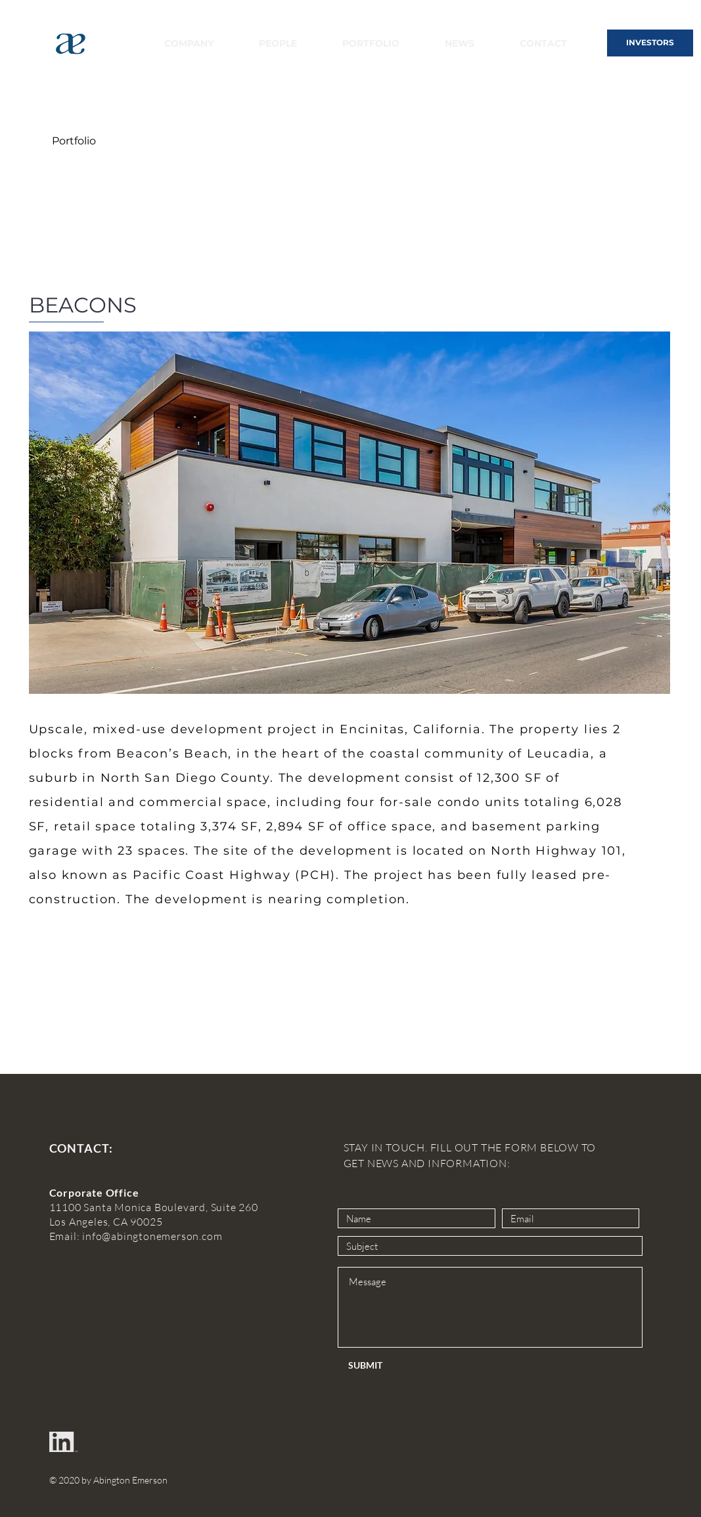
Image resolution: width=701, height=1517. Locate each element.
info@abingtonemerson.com (152, 1236)
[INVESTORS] (650, 43)
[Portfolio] (74, 141)
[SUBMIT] (392, 1365)
